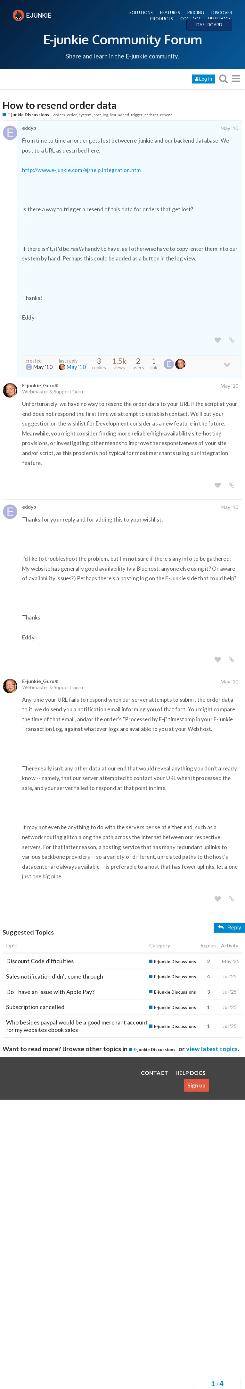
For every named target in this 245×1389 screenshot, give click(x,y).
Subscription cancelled (35, 1006)
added (123, 114)
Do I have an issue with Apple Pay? (50, 991)
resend (166, 114)
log (105, 114)
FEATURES (170, 12)
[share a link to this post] (231, 340)
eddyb (29, 128)
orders (59, 114)
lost (113, 114)
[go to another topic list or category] (236, 78)
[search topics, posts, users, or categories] (223, 78)
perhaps (151, 114)
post (97, 114)
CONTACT (190, 18)
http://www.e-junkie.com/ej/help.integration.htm (81, 170)
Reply (229, 928)
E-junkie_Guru (38, 385)
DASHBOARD (209, 24)
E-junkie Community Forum (122, 39)
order (72, 114)
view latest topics (212, 1048)
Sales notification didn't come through (54, 976)
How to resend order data (60, 105)
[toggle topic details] (227, 364)
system (85, 114)
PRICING (195, 12)
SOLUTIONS (141, 12)
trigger (137, 114)
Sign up (196, 1085)
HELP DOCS (219, 18)
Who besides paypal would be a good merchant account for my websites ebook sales (77, 1026)
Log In (203, 79)
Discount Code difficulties (40, 960)
